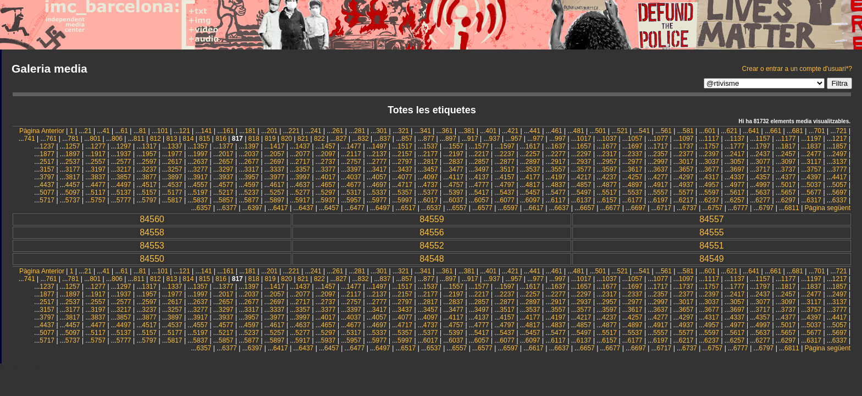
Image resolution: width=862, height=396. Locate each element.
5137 (124, 192)
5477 (558, 192)
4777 (481, 185)
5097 (72, 192)
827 (341, 138)
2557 (98, 162)
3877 (149, 177)
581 (688, 131)
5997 (404, 200)
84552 (431, 245)
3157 (47, 169)
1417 (277, 146)
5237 (251, 192)
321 (403, 131)
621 (731, 131)
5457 (533, 192)
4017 (328, 177)
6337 (839, 200)
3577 (584, 169)
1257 (72, 146)
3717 (762, 169)
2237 (507, 154)
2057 (277, 154)
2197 (456, 154)
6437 (306, 208)
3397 (353, 169)
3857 (124, 177)
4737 (430, 185)
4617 (277, 185)
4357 (762, 177)
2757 (353, 162)
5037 (813, 185)
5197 (200, 192)
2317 (609, 154)
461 (556, 131)
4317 (711, 177)
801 (95, 138)
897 (450, 138)
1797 (762, 146)
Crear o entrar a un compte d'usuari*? (797, 69)
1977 (175, 154)
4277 (660, 177)
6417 (280, 208)
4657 (328, 185)
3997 (302, 177)
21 (87, 131)
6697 (638, 208)
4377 (788, 177)
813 (171, 138)
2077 (302, 154)
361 (447, 131)
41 (105, 131)
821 (302, 138)
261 (337, 131)
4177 (533, 177)
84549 (711, 258)
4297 (686, 177)
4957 (711, 185)
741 (29, 138)
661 (775, 131)
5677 (813, 192)
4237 (609, 177)
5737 (72, 200)
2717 (302, 162)
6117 (558, 200)
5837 (200, 200)
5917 (302, 200)
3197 (98, 169)
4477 (98, 185)
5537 (635, 192)
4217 (584, 177)
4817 (533, 185)
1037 (609, 138)
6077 (507, 200)
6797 (766, 208)
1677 (609, 146)
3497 (481, 169)
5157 (149, 192)
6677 (613, 208)
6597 (511, 208)
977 (538, 138)
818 (253, 138)
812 (155, 138)
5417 (481, 192)
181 (250, 131)
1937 (124, 154)
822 (319, 138)
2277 (558, 154)
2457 (788, 154)
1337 (175, 146)
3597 (609, 169)
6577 (485, 208)
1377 (226, 146)
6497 (382, 208)
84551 (711, 245)
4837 (558, 185)
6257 (737, 200)
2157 (404, 154)
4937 (686, 185)
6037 (456, 200)
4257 (635, 177)
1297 (124, 146)
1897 (72, 154)
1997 (200, 154)
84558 (152, 232)
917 (472, 138)
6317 (813, 200)
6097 (533, 200)
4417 (839, 177)
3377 (328, 169)
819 (269, 138)
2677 (251, 162)
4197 (558, 177)
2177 (430, 154)
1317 (149, 146)
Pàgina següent (827, 208)
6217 (686, 200)
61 (124, 131)
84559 (431, 219)
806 (117, 138)
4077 (404, 177)
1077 (660, 138)
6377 (229, 208)
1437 (302, 146)
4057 (379, 177)
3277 (200, 169)
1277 (98, 146)
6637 (562, 208)
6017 (430, 200)
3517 (507, 169)
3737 (788, 169)
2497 (839, 154)
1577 (481, 146)
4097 (430, 177)
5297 (328, 192)
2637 (200, 162)
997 (560, 138)
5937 (328, 200)
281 (359, 131)
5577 (686, 192)
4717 (404, 185)
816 (221, 138)
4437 (47, 185)
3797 (47, 177)
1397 (251, 146)
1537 (430, 146)
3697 (737, 169)
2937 (584, 162)
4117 (456, 177)
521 (622, 131)
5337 (379, 192)
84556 (431, 232)
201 (272, 131)
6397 (255, 208)
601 (710, 131)
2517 (47, 162)
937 (494, 138)
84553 (152, 245)
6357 (204, 208)
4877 (609, 185)
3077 (762, 162)
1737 (686, 146)
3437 (404, 169)
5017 (788, 185)
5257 (277, 192)
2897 (533, 162)
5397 (456, 192)
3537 (533, 169)
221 (294, 131)
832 (363, 138)
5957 (353, 200)
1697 (635, 146)
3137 (839, 162)
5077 (47, 192)
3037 (711, 162)
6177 (635, 200)
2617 (175, 162)
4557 (200, 185)
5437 (507, 192)
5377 (430, 192)
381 (468, 131)
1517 (404, 146)
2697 (277, 162)
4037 (353, 177)
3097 (788, 162)
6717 (664, 208)
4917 (660, 185)
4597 (251, 185)
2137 (379, 154)
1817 (788, 146)
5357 (404, 192)
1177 (788, 138)
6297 (788, 200)
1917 (98, 154)
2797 (404, 162)
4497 (124, 185)
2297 (584, 154)
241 (316, 131)
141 (206, 131)
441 (534, 131)
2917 (558, 162)
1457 (328, 146)
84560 (152, 219)
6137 (584, 200)
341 (425, 131)
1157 (762, 138)
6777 (740, 208)
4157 (507, 177)
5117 (98, 192)
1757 (711, 146)
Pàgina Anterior (41, 131)
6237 (711, 200)
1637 (558, 146)
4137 (481, 177)
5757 (98, 200)
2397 (711, 154)
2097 (328, 154)
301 (381, 131)
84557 (711, 219)
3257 (175, 169)
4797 (507, 185)
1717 (660, 146)
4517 (149, 185)
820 (286, 138)
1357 (200, 146)
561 (666, 131)
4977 (737, 185)
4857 (584, 185)
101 (162, 131)
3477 (456, 169)
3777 (839, 169)
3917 (200, 177)
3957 (251, 177)
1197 (813, 138)
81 (142, 131)
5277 (302, 192)
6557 (459, 208)
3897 (175, 177)
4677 (353, 185)
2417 (737, 154)
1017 (584, 138)
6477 (357, 208)
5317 (353, 192)
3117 (813, 162)
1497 (379, 146)
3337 (277, 169)
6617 (536, 208)
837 (384, 138)
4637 (302, 185)
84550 (152, 258)
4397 (813, 177)
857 (406, 138)
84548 (431, 258)
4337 (737, 177)
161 (228, 131)
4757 (456, 185)
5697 (839, 192)
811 (139, 138)
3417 (379, 169)
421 (512, 131)
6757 (715, 208)
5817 (175, 200)
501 (600, 131)
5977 (379, 200)
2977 (635, 162)
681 (797, 131)
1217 (839, 138)
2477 (813, 154)
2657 (226, 162)
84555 (711, 232)
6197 (660, 200)
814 (188, 138)
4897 (635, 185)
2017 (226, 154)
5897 (277, 200)
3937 (226, 177)
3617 (635, 169)
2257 (533, 154)
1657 (584, 146)
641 (753, 131)
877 (428, 138)
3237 (149, 169)
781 (73, 138)
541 (644, 131)
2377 (686, 154)
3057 (737, 162)
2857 (481, 162)
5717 (47, 200)
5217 (226, 192)
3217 (124, 169)
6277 (762, 200)
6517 (408, 208)
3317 (251, 169)
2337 (635, 154)
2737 (328, 162)
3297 (226, 169)
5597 (711, 192)
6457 (331, 208)
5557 (660, 192)
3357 (302, 169)
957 (516, 138)
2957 (609, 162)
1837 (813, 146)
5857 (226, 200)
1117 (711, 138)
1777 (737, 146)
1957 (149, 154)
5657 (788, 192)
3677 (711, 169)
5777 (124, 200)
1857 (839, 146)
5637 (762, 192)
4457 (72, 185)
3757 (813, 169)
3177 (72, 169)
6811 (791, 208)
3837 (98, 177)
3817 (72, 177)
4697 (379, 185)
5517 (609, 192)
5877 (251, 200)
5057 (839, 185)
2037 (251, 154)
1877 (47, 154)
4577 (226, 185)
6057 (481, 200)
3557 (558, 169)
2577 (124, 162)
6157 (609, 200)
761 (51, 138)
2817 (430, 162)
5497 (584, 192)
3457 (430, 169)
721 (841, 131)
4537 (175, 185)
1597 (507, 146)
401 (490, 131)
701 (819, 131)
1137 (737, 138)
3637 (660, 169)
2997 (660, 162)
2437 (762, 154)
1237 (47, 146)
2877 (507, 162)
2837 (456, 162)
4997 (762, 185)
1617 (533, 146)
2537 (72, 162)
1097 (686, 138)
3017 (686, 162)
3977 (277, 177)
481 (578, 131)
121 (184, 131)
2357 (660, 154)
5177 (175, 192)
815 (204, 138)
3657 (686, 169)
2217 (481, 154)
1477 (353, 146)
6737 (689, 208)
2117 (353, 154)
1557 (456, 146)
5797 (149, 200)
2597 (149, 162)
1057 (635, 138)
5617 (737, 192)
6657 (587, 208)
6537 (434, 208)
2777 (379, 162)
